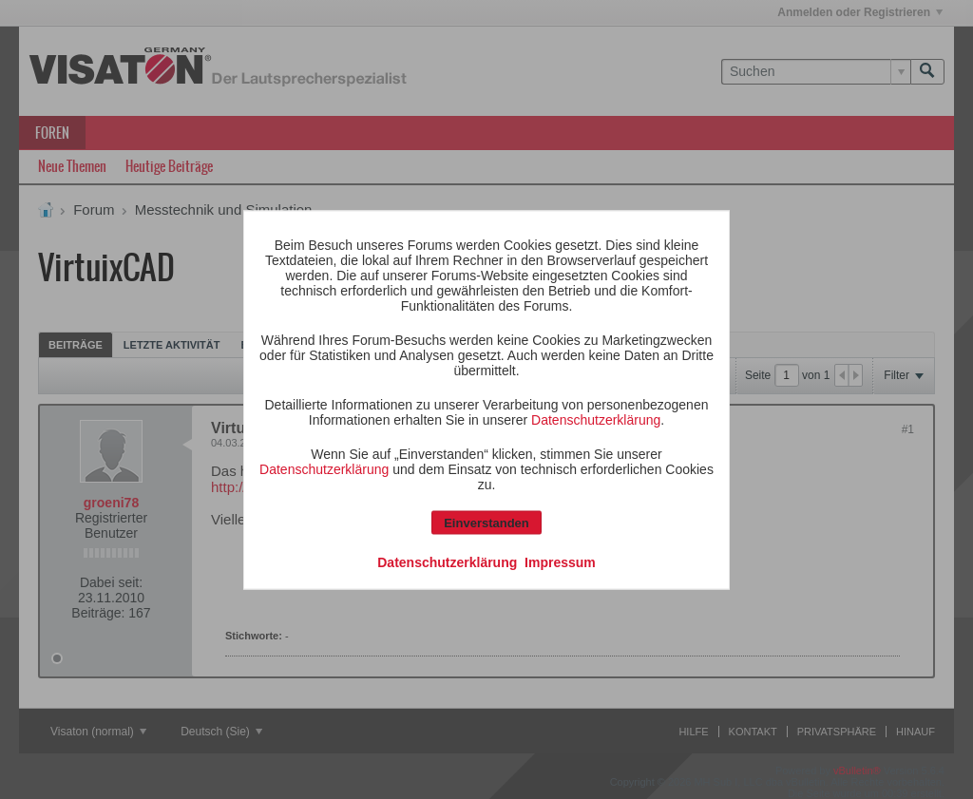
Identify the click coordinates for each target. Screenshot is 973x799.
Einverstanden (486, 522)
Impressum (560, 561)
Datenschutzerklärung (595, 419)
